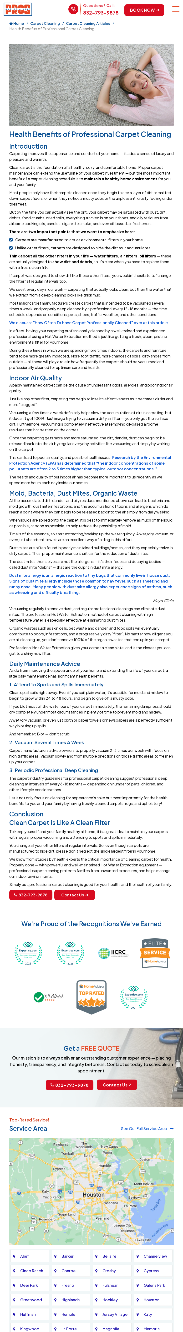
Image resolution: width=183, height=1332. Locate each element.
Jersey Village (114, 1314)
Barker (67, 1256)
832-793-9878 (100, 12)
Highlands (70, 1299)
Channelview (155, 1256)
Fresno (67, 1285)
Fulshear (110, 1285)
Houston (151, 1299)
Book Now (144, 10)
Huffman (28, 1314)
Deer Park (29, 1285)
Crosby (109, 1270)
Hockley (110, 1299)
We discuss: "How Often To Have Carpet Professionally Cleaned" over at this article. (89, 322)
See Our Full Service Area (147, 1128)
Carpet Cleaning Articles (88, 23)
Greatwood (31, 1299)
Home (16, 23)
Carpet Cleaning (45, 23)
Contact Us (74, 895)
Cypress (151, 1270)
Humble (68, 1314)
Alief (24, 1256)
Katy (148, 1314)
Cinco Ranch (31, 1270)
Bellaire (109, 1256)
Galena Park (154, 1285)
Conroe (68, 1270)
